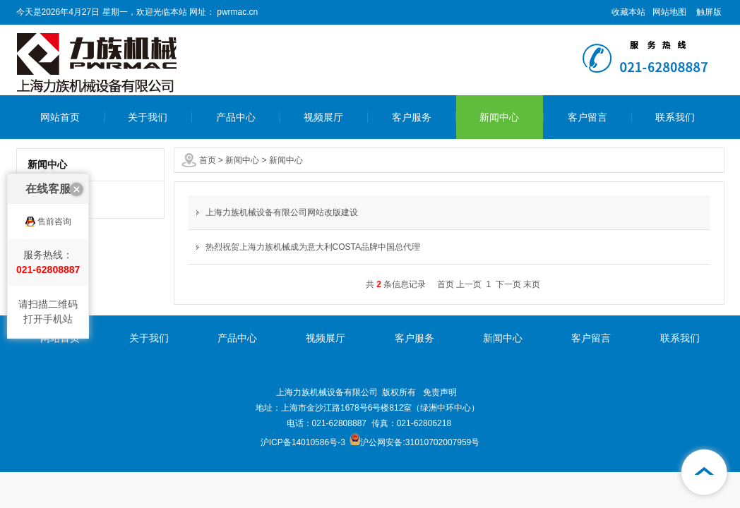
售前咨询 (54, 228)
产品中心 (236, 117)
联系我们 (675, 117)
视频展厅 (323, 117)
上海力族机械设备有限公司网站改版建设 (281, 212)
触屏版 (709, 12)
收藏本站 (628, 12)
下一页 (508, 284)
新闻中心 (499, 117)
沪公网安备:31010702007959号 (414, 442)
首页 (207, 160)
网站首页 (60, 117)
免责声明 (440, 392)
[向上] (704, 473)
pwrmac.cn (236, 12)
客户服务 (411, 117)
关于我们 (147, 117)
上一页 (469, 284)
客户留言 (587, 117)
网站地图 (669, 12)
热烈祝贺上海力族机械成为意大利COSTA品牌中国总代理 (312, 247)
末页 (531, 284)
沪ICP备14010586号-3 (303, 442)
